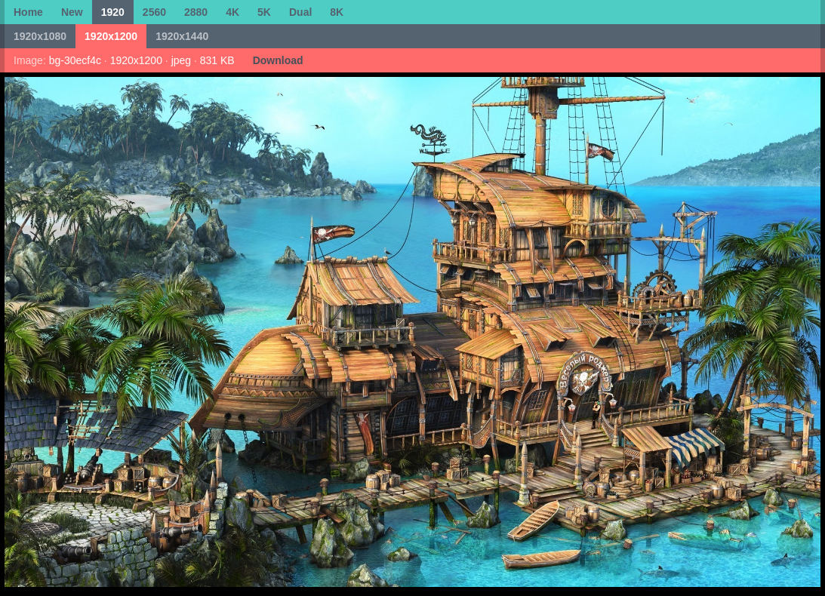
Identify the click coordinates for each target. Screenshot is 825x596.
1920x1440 (181, 36)
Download (278, 60)
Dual (300, 12)
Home (28, 12)
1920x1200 (111, 36)
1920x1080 (40, 36)
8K (336, 12)
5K (264, 12)
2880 (196, 12)
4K (232, 12)
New (72, 12)
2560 (154, 12)
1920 (113, 12)
